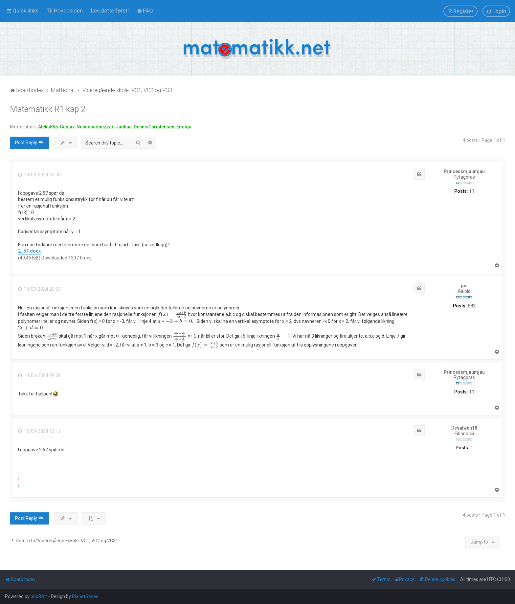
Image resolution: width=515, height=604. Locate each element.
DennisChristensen (154, 126)
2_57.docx (29, 251)
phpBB (37, 596)
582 (472, 305)
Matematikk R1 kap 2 (47, 109)
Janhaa (124, 126)
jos (464, 285)
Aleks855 (48, 126)
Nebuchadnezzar (95, 126)
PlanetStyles (85, 596)
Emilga (183, 126)
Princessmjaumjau (464, 171)
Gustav (67, 126)
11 (471, 191)
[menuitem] (64, 10)
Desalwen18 (464, 428)
